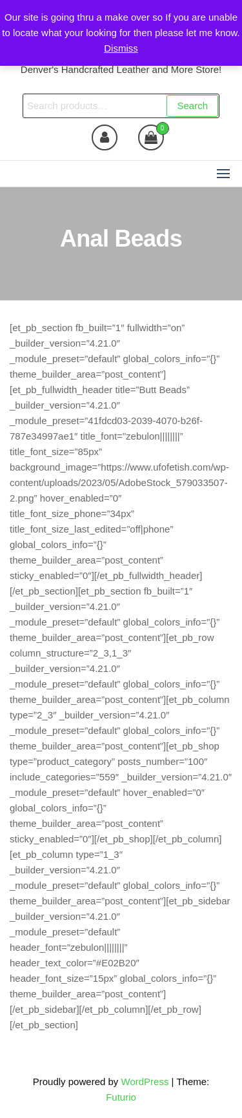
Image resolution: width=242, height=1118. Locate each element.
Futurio (121, 1097)
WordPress (145, 1081)
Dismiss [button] (121, 48)
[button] (223, 173)
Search (192, 105)
